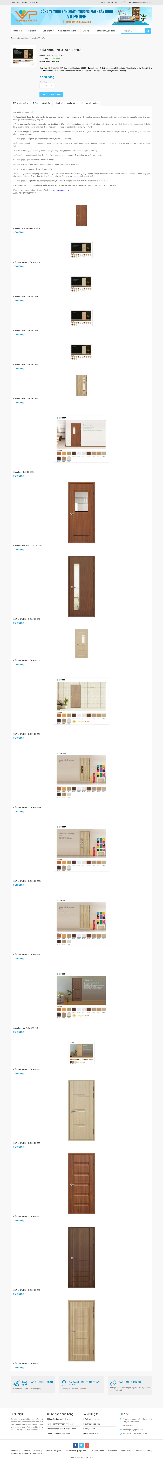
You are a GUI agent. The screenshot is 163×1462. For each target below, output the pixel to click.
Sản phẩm (47, 31)
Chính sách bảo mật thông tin (59, 1419)
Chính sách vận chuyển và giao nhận (61, 1429)
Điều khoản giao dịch (91, 1424)
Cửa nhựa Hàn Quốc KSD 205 (25, 364)
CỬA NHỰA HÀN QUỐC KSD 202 (26, 619)
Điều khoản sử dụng (91, 1419)
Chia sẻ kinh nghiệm (67, 31)
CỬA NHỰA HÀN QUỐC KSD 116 (26, 954)
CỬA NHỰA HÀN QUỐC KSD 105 (26, 1290)
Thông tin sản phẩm (41, 103)
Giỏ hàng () (33, 2)
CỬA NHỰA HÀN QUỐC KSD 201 (26, 660)
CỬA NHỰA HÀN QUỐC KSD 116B (27, 807)
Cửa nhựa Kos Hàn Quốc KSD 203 (27, 545)
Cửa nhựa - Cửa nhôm (31, 1451)
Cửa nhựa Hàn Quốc (53, 1451)
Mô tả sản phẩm (20, 103)
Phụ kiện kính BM (36, 1453)
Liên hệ (86, 31)
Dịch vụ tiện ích (89, 1429)
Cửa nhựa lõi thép (97, 1451)
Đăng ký (24, 2)
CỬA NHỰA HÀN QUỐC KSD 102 (26, 1363)
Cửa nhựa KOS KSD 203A (23, 472)
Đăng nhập (15, 2)
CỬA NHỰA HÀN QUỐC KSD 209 (26, 262)
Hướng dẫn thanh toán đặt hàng (60, 1424)
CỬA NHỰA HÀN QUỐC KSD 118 (26, 734)
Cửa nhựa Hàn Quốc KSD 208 (25, 296)
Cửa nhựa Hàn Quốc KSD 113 (25, 1028)
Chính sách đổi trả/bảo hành (58, 1434)
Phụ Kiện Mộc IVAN (143, 1451)
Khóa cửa (14, 1451)
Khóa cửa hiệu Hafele (19, 1453)
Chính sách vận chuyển (65, 103)
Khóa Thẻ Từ (126, 1451)
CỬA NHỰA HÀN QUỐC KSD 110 (26, 1216)
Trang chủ (17, 31)
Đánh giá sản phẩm (89, 103)
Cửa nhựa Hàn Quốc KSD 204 (25, 398)
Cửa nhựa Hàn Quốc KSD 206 (25, 330)
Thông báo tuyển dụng (105, 31)
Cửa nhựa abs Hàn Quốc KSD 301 (27, 228)
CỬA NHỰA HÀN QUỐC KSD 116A (27, 881)
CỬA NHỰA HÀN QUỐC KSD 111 (26, 1143)
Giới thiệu (32, 31)
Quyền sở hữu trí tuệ (91, 1434)
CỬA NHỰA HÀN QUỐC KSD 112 (26, 1069)
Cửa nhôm (112, 1451)
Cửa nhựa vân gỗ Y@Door (75, 1451)
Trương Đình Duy (86, 1457)
